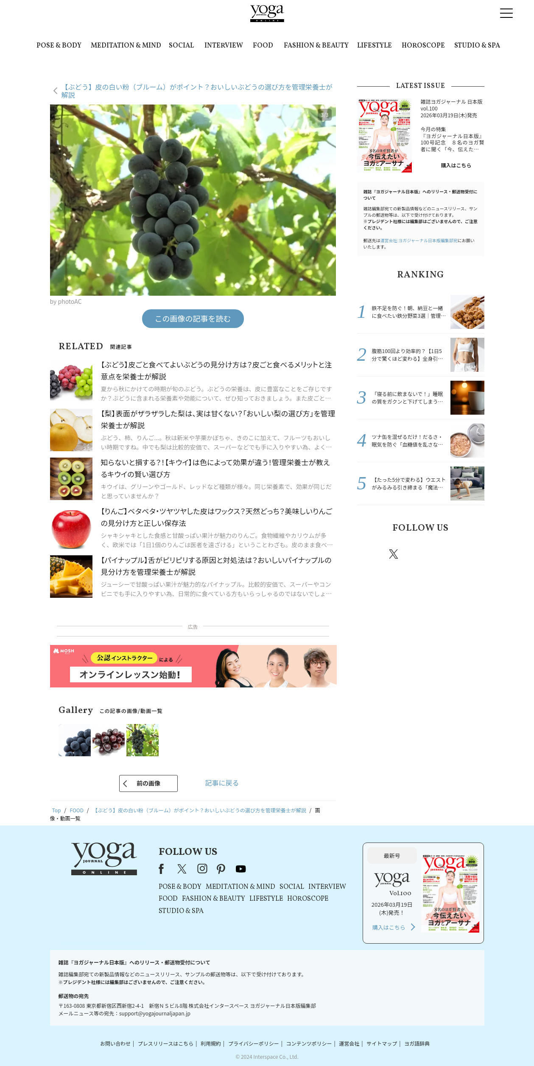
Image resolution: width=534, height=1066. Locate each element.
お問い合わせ (115, 1043)
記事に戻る (222, 782)
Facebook (370, 554)
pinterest (444, 554)
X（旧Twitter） (182, 868)
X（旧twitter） (394, 554)
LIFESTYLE (374, 46)
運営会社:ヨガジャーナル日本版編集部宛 (419, 240)
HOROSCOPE (423, 46)
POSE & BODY (58, 46)
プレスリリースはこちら (165, 1043)
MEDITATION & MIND (126, 46)
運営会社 (349, 1043)
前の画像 (148, 783)
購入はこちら (456, 165)
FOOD (263, 46)
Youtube (469, 554)
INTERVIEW (223, 46)
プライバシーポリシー (253, 1043)
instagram (419, 553)
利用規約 (211, 1043)
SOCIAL (181, 46)
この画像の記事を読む (193, 318)
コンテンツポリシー (309, 1043)
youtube (240, 868)
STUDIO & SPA (477, 46)
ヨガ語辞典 (417, 1043)
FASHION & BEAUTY (316, 46)
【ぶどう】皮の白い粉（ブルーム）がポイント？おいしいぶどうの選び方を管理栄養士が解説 (197, 91)
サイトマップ (381, 1043)
